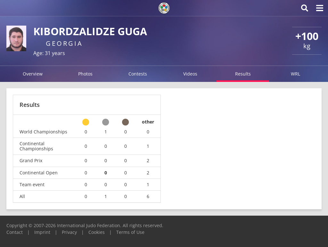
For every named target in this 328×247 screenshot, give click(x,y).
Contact (14, 232)
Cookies (96, 232)
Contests (137, 74)
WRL (295, 74)
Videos (190, 74)
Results (243, 74)
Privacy (69, 232)
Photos (85, 74)
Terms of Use (130, 232)
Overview (33, 74)
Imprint (42, 232)
